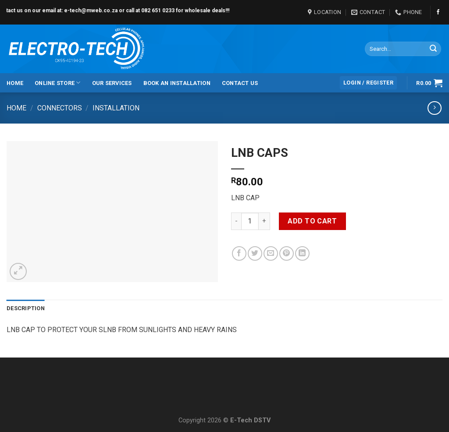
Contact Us (240, 83)
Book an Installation (176, 83)
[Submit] (433, 49)
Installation (116, 108)
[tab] (26, 308)
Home (15, 83)
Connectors (59, 108)
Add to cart (312, 221)
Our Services (112, 83)
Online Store (58, 82)
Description (26, 308)
